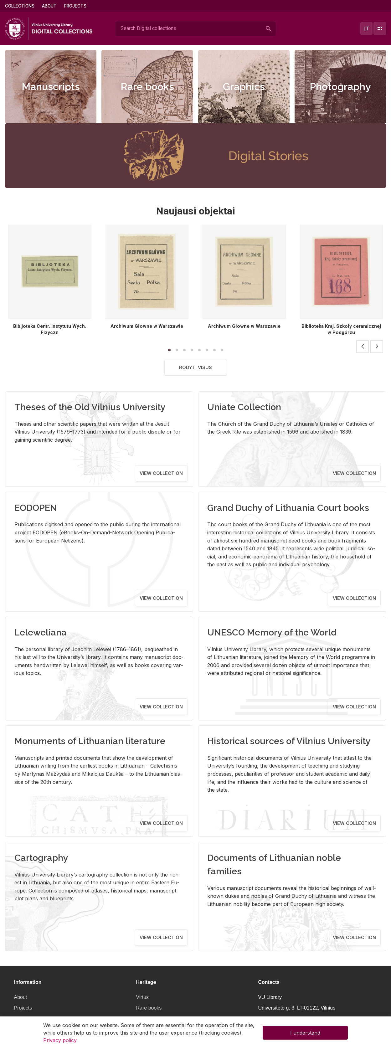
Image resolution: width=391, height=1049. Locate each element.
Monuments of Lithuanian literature (89, 741)
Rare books (147, 86)
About (49, 5)
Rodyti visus (195, 367)
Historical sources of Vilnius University (289, 741)
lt (366, 28)
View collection (161, 473)
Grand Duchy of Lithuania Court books (288, 507)
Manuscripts (51, 86)
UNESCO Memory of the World (272, 632)
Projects (75, 5)
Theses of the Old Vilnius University (90, 407)
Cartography (41, 857)
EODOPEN (35, 507)
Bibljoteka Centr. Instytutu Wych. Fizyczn (49, 329)
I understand (305, 1033)
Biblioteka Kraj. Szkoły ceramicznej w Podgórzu (341, 329)
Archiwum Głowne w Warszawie (147, 326)
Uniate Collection (244, 407)
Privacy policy (60, 1040)
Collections (19, 5)
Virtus (142, 997)
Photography (340, 86)
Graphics (244, 86)
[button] (362, 346)
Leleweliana (40, 632)
